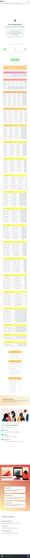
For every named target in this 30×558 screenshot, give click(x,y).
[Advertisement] (15, 11)
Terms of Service (7, 555)
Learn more (17, 31)
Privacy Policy (11, 555)
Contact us (16, 556)
